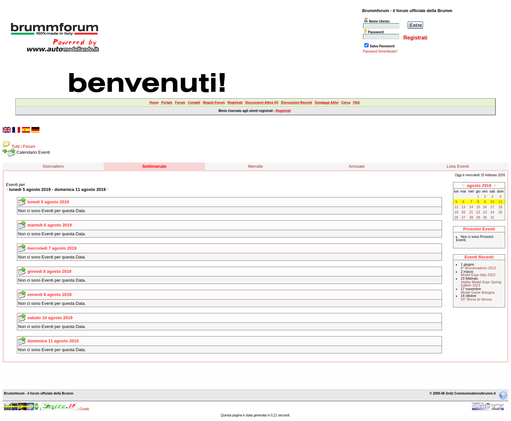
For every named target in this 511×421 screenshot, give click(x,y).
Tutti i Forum (23, 146)
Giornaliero (53, 166)
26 (456, 217)
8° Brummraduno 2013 (478, 268)
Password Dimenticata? (380, 51)
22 (478, 212)
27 (463, 217)
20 (463, 212)
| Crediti (83, 409)
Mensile (255, 166)
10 (492, 202)
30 (485, 217)
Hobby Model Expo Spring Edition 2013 (481, 284)
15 (478, 207)
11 (500, 202)
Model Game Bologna (477, 292)
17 (492, 207)
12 (456, 207)
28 (471, 217)
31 (492, 217)
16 (485, 207)
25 (500, 212)
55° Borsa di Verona (476, 299)
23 (485, 212)
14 (471, 207)
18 (500, 207)
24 (492, 212)
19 (456, 212)
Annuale (357, 166)
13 (463, 207)
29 (478, 217)
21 (471, 212)
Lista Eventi (457, 166)
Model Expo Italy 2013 (478, 275)
